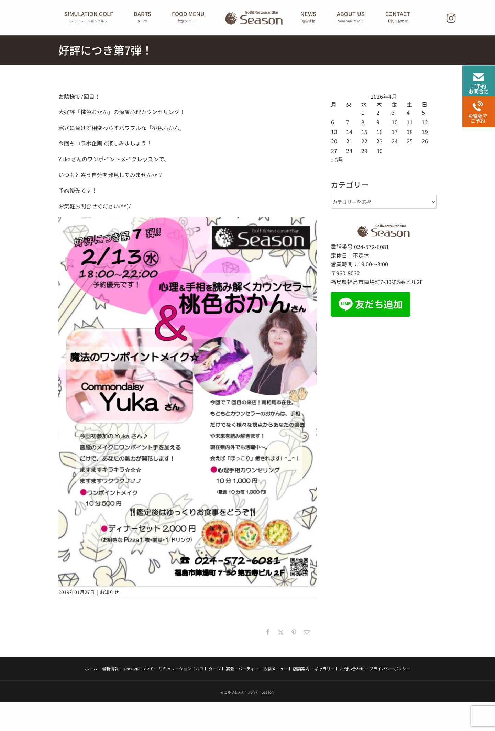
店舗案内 (301, 670)
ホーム (91, 670)
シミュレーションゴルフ (181, 670)
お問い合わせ (352, 670)
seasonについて (138, 670)
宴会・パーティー (242, 670)
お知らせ (109, 593)
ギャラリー (324, 670)
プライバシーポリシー (389, 670)
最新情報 (110, 670)
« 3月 (337, 161)
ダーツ (215, 670)
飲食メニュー (275, 670)
